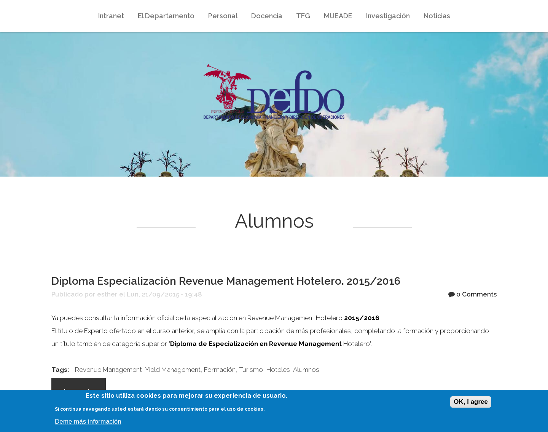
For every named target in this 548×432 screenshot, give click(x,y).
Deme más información (88, 421)
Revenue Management (108, 369)
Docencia (266, 17)
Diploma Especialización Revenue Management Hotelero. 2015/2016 (225, 281)
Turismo (251, 369)
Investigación (387, 17)
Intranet (110, 17)
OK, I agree (471, 401)
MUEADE (337, 17)
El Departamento (165, 17)
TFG (303, 16)
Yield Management (173, 369)
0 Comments (476, 294)
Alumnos (306, 369)
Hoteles (278, 369)
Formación (220, 369)
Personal (222, 16)
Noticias (437, 16)
